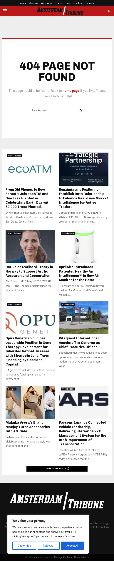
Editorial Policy (74, 3)
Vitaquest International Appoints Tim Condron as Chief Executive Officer (79, 342)
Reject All (48, 545)
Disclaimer (46, 3)
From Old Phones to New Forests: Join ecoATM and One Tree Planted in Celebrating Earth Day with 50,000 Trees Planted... (28, 198)
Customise (24, 545)
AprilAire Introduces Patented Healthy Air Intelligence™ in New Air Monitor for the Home (79, 273)
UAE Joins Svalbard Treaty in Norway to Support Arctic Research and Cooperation (29, 271)
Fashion (12, 389)
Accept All (72, 545)
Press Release (14, 156)
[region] (48, 534)
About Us (33, 3)
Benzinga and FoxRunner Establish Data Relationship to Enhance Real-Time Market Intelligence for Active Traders (83, 198)
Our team (90, 3)
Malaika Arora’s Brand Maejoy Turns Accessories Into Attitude (28, 426)
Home (23, 3)
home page (71, 91)
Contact (60, 3)
